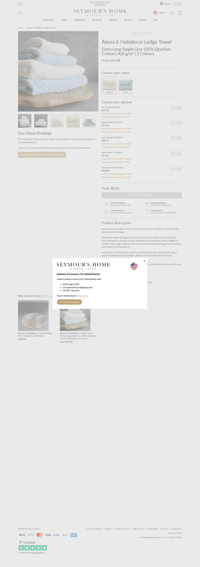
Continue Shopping (69, 302)
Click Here (83, 295)
